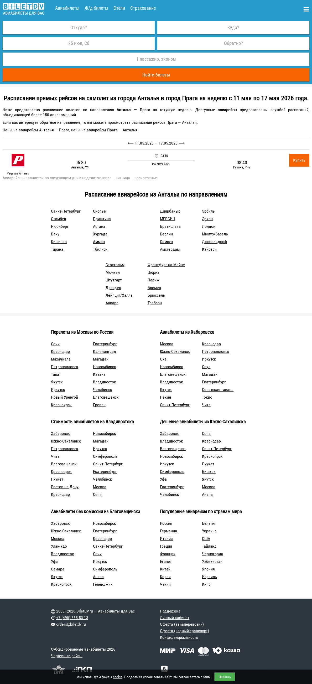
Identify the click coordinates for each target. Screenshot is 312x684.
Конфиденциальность (179, 637)
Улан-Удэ (59, 546)
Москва (166, 343)
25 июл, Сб (78, 43)
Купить (299, 160)
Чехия (165, 584)
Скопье (99, 211)
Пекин (165, 397)
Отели (119, 8)
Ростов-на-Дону (65, 486)
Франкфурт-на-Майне (166, 264)
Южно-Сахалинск (175, 351)
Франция (167, 553)
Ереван (99, 404)
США (206, 538)
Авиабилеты (67, 8)
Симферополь (105, 456)
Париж (153, 279)
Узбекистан (212, 561)
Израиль (209, 576)
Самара (57, 569)
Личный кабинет (174, 617)
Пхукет (57, 479)
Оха (163, 359)
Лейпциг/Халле (119, 295)
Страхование (143, 8)
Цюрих (153, 272)
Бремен (154, 287)
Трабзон (155, 302)
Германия (168, 530)
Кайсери (209, 249)
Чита (206, 404)
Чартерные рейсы (66, 655)
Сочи (55, 343)
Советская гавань (217, 389)
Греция (166, 546)
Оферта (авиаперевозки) (182, 624)
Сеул (206, 366)
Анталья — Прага (54, 129)
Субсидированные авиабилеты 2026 (83, 649)
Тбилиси (100, 249)
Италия (166, 538)
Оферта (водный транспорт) (184, 630)
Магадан (100, 359)
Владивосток (104, 381)
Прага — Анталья (182, 122)
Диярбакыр (170, 211)
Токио (207, 397)
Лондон (208, 226)
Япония (208, 569)
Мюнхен (113, 272)
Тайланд (209, 546)
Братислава (170, 226)
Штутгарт (114, 279)
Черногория (212, 553)
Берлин (166, 234)
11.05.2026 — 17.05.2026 (156, 143)
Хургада (100, 234)
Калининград (104, 351)
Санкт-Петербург (66, 211)
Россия (166, 523)
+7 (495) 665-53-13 (72, 617)
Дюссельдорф (214, 241)
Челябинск (102, 389)
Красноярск (61, 404)
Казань (99, 374)
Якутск (57, 381)
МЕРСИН (167, 218)
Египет (166, 561)
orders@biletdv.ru (71, 624)
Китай (165, 569)
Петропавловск (64, 366)
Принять (225, 677)
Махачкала (61, 359)
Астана (99, 226)
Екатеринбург (105, 343)
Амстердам (170, 249)
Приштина (102, 218)
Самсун (166, 241)
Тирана (57, 249)
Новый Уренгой (64, 397)
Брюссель (156, 295)
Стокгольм (115, 264)
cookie (117, 677)
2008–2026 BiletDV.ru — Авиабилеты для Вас (95, 611)
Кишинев (59, 241)
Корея (165, 576)
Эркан (207, 218)
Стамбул (58, 218)
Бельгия (209, 523)
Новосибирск (104, 366)
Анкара (112, 302)
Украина (209, 530)
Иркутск (58, 389)
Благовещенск (106, 397)
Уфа (163, 479)
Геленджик (103, 584)
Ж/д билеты (96, 8)
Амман (99, 241)
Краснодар (60, 351)
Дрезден (113, 287)
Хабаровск (60, 433)
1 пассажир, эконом (156, 59)
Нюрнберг (60, 226)
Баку (55, 234)
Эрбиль (208, 211)
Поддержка (170, 611)
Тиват (56, 374)
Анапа (207, 494)
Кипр (206, 584)
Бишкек (209, 471)
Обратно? (233, 43)
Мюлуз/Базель (215, 234)
